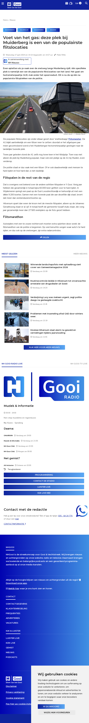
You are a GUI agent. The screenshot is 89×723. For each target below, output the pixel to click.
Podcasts (11, 657)
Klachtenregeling (16, 608)
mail (17, 519)
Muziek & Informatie (19, 406)
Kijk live (10, 643)
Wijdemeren (39, 30)
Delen (44, 237)
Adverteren (13, 618)
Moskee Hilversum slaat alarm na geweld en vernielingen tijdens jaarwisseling (53, 331)
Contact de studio (44, 481)
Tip (78, 4)
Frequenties (13, 613)
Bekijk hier (13, 588)
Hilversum (24, 30)
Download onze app (16, 583)
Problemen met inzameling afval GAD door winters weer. (56, 315)
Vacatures (12, 623)
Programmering (44, 475)
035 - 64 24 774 (65, 515)
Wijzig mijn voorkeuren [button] (57, 712)
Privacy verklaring (15, 692)
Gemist (10, 647)
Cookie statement (15, 698)
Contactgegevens (16, 604)
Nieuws (12, 20)
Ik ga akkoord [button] (51, 706)
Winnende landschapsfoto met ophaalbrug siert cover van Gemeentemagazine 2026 (55, 266)
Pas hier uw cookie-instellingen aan (24, 704)
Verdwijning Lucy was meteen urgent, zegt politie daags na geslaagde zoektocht (56, 298)
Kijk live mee (44, 493)
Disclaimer (11, 686)
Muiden (53, 30)
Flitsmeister (74, 139)
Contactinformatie (15, 524)
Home (5, 20)
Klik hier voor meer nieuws (44, 347)
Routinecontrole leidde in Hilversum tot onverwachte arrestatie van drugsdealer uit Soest (58, 282)
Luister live (44, 487)
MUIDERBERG (10, 30)
